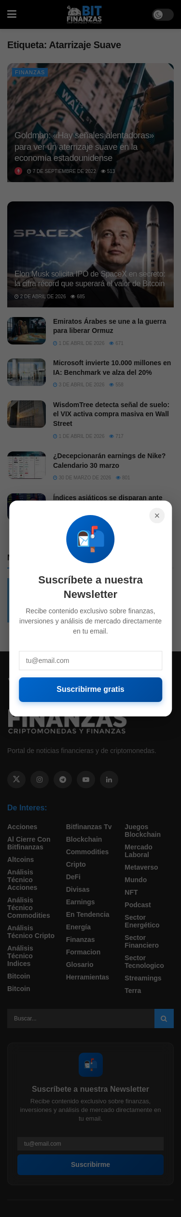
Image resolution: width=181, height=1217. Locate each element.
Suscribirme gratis (90, 689)
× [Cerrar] (157, 515)
